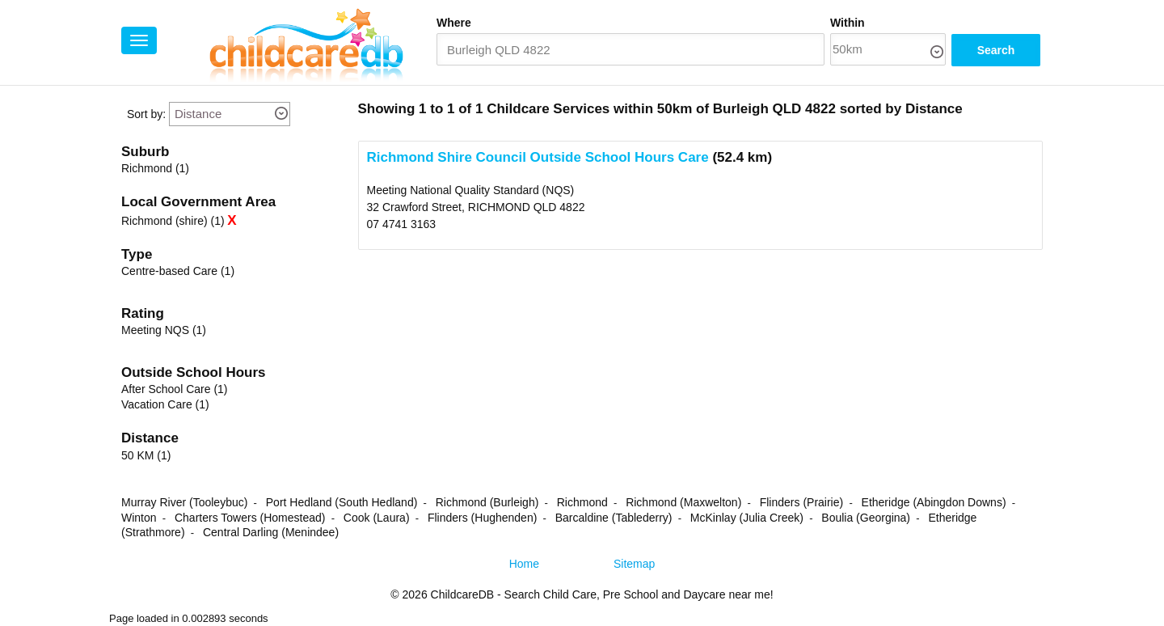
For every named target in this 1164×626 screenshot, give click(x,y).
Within (847, 22)
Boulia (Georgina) (865, 517)
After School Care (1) (174, 389)
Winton (139, 517)
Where (453, 22)
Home (524, 563)
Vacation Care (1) (165, 404)
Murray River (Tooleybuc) (184, 502)
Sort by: (146, 114)
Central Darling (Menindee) (271, 532)
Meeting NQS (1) (163, 330)
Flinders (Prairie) (801, 502)
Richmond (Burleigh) (487, 502)
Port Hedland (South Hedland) (342, 502)
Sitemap (634, 563)
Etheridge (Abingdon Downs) (934, 502)
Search (996, 50)
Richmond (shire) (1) (173, 220)
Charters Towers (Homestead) (250, 517)
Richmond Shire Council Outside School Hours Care (538, 157)
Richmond (582, 502)
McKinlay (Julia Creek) (746, 517)
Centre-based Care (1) (177, 270)
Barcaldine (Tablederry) (614, 517)
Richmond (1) (155, 168)
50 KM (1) (146, 455)
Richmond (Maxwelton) (683, 502)
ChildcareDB (463, 594)
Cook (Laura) (377, 517)
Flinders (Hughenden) (482, 517)
